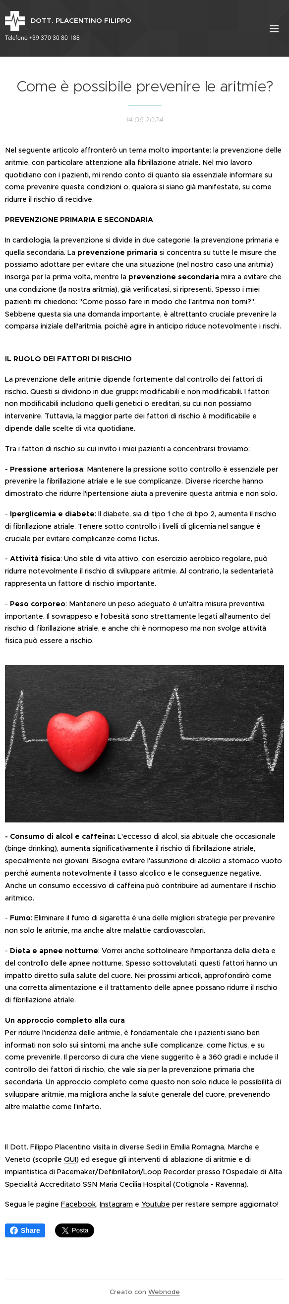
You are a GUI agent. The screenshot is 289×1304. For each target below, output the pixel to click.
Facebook (78, 1204)
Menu (274, 28)
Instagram (116, 1204)
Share (25, 1230)
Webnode (164, 1292)
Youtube (155, 1204)
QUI (70, 1159)
